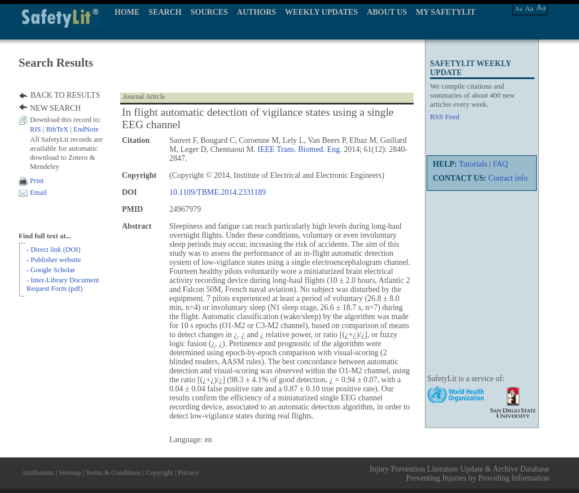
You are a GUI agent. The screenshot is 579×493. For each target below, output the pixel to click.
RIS (35, 129)
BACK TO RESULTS (65, 95)
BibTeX (57, 129)
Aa (519, 8)
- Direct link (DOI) (53, 250)
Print (37, 181)
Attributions (37, 473)
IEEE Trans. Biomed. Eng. (299, 149)
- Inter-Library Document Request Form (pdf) (63, 284)
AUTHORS (256, 12)
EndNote (86, 129)
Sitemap (70, 473)
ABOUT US (387, 12)
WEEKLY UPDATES (321, 12)
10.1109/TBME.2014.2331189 (217, 192)
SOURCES (209, 12)
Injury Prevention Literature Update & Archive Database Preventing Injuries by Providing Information (459, 473)
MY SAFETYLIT (446, 12)
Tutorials (473, 164)
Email (38, 193)
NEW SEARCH (55, 108)
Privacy (188, 473)
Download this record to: (65, 120)
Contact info (508, 178)
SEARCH (164, 12)
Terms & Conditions (113, 473)
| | (64, 129)
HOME (127, 12)
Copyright (159, 473)
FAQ (500, 164)
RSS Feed (444, 116)
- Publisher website (54, 260)
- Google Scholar (51, 270)
